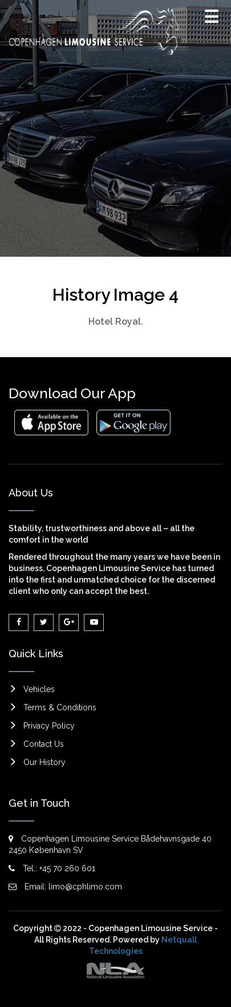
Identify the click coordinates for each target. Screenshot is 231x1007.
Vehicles (39, 689)
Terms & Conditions (59, 707)
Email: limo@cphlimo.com (65, 886)
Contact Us (43, 744)
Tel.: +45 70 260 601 (52, 868)
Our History (44, 762)
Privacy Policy (49, 725)
